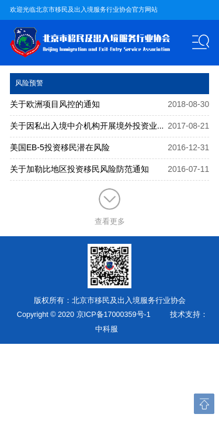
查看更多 (110, 207)
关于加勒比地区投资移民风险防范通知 (79, 169)
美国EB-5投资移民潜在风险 (60, 147)
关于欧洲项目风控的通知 (55, 104)
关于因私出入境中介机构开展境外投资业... (87, 125)
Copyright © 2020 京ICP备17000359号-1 (84, 314)
